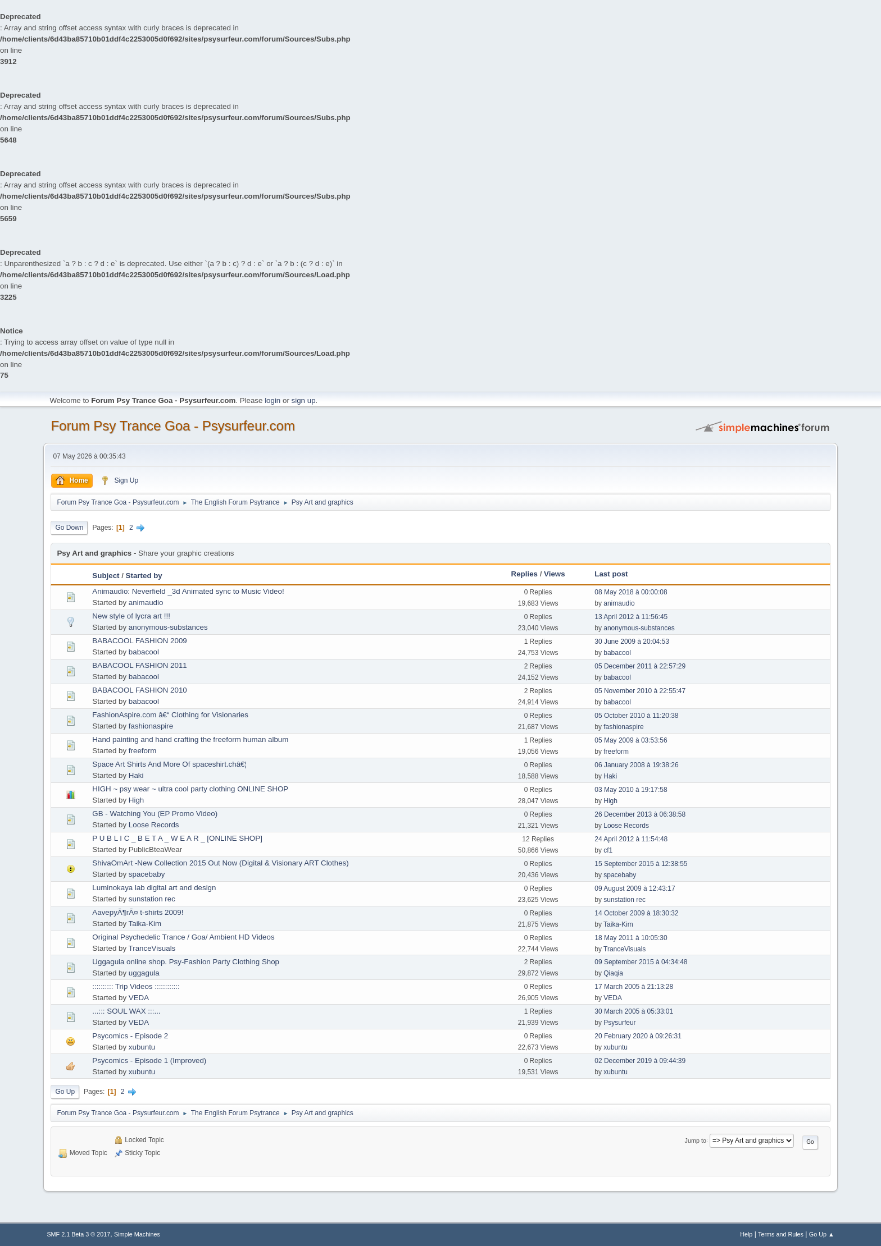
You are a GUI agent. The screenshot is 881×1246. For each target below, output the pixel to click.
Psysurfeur (619, 1023)
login (272, 400)
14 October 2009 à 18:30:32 (636, 913)
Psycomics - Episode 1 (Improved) (149, 1060)
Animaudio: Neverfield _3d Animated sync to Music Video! (188, 591)
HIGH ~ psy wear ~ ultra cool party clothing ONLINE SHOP (190, 789)
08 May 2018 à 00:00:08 (630, 592)
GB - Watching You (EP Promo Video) (154, 813)
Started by (144, 575)
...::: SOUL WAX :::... (126, 1011)
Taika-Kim (145, 923)
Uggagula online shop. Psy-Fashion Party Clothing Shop (185, 962)
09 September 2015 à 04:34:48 (640, 962)
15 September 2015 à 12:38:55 (640, 864)
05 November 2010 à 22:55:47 (639, 691)
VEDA (139, 997)
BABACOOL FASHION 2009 (139, 640)
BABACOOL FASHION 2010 (139, 690)
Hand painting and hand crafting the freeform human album (190, 739)
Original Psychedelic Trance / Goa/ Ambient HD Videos (183, 937)
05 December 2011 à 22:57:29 (639, 666)
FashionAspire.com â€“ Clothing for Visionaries (170, 715)
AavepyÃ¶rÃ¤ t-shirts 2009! (137, 912)
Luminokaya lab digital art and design (154, 887)
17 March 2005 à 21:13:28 (633, 987)
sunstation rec (152, 899)
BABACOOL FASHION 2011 (139, 665)
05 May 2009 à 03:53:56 (630, 740)
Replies (524, 574)
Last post (611, 574)
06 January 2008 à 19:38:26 (636, 765)
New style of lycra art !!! (131, 616)
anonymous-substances (168, 627)
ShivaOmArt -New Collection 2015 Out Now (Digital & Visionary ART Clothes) (220, 863)
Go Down (69, 528)
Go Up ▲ (821, 1234)
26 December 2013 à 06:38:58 (639, 814)
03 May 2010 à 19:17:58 (630, 790)
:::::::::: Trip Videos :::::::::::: (135, 986)
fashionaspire (151, 726)
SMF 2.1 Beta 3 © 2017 (78, 1234)
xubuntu (142, 1047)
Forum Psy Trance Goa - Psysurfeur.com (173, 425)
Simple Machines (137, 1234)
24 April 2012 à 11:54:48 (630, 839)
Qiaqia (613, 973)
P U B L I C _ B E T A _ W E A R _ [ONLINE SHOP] (177, 838)
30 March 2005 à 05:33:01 (633, 1011)
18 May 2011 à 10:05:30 (630, 938)
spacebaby (147, 874)
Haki (136, 775)
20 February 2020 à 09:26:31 (638, 1036)
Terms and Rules (780, 1234)
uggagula (144, 973)
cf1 (607, 850)
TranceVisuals (152, 948)
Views (554, 574)
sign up (304, 400)
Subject (105, 575)
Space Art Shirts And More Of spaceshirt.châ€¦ (169, 764)
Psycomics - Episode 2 (130, 1036)
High (136, 800)
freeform (143, 750)
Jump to (695, 1140)
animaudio (146, 602)
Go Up (65, 1092)
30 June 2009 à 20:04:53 (631, 641)
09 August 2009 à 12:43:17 (634, 888)
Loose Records (154, 825)
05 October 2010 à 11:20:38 (636, 716)
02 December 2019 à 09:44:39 (639, 1061)
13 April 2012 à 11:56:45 (630, 617)
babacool (144, 652)
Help (746, 1234)
